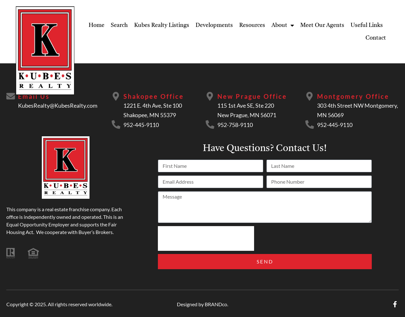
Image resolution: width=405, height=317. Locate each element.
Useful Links (367, 25)
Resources (252, 25)
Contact (375, 38)
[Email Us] (11, 96)
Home (96, 25)
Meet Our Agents (322, 25)
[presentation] (206, 238)
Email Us (35, 96)
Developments (214, 25)
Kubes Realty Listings (161, 25)
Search (119, 25)
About (282, 25)
